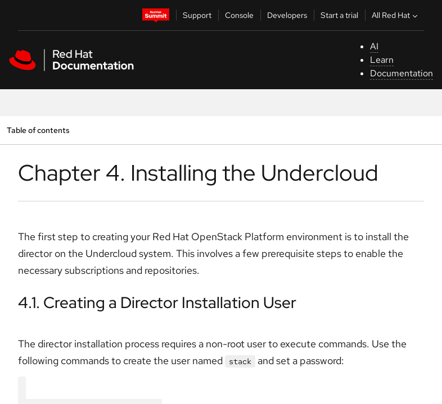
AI (374, 46)
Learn (382, 60)
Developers (287, 15)
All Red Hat (396, 15)
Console (239, 15)
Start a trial (339, 15)
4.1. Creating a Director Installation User (157, 302)
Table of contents (38, 130)
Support (197, 15)
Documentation (401, 73)
